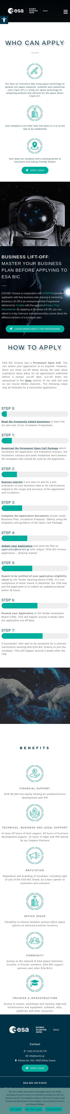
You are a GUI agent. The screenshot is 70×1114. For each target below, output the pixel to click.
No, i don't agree (33, 1109)
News (28, 380)
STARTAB (48, 293)
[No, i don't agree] (66, 1100)
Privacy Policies (37, 1104)
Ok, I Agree (15, 1109)
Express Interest (12, 482)
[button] (4, 20)
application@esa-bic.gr (16, 549)
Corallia (20, 305)
